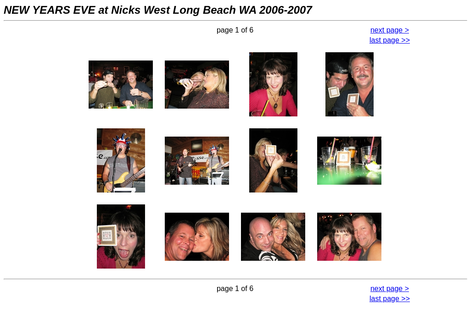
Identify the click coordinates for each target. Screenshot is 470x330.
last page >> (389, 40)
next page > (389, 30)
